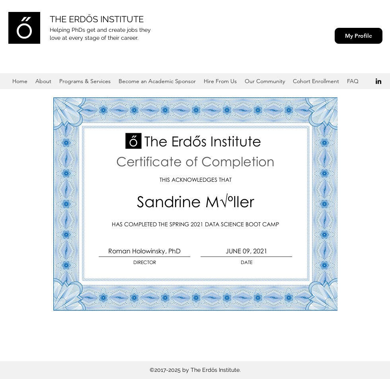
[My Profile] (358, 36)
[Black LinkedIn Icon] (378, 81)
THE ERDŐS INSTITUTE (97, 19)
